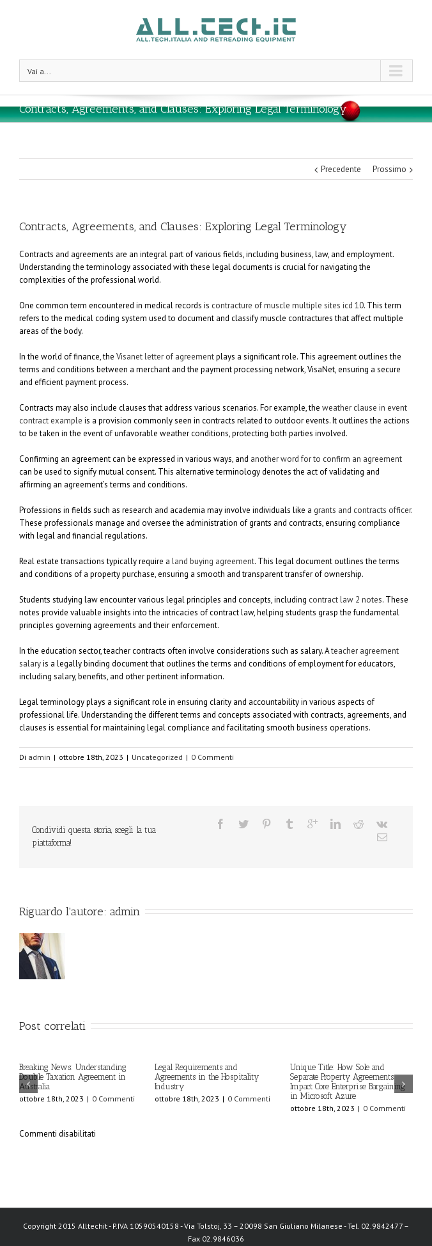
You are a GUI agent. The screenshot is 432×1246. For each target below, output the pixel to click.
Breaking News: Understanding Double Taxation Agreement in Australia (73, 1076)
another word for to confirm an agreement (326, 458)
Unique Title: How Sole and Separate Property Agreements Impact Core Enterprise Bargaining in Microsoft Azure (347, 1081)
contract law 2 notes (345, 599)
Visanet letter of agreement (165, 356)
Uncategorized (157, 757)
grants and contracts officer (362, 510)
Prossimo (389, 169)
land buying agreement (213, 561)
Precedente (341, 169)
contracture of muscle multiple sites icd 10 (288, 305)
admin (39, 757)
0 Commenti (212, 757)
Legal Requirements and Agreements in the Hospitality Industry (207, 1076)
